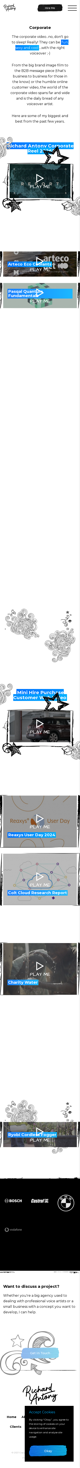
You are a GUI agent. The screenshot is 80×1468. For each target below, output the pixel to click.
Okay (48, 1451)
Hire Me (50, 8)
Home (11, 1417)
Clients (15, 1427)
